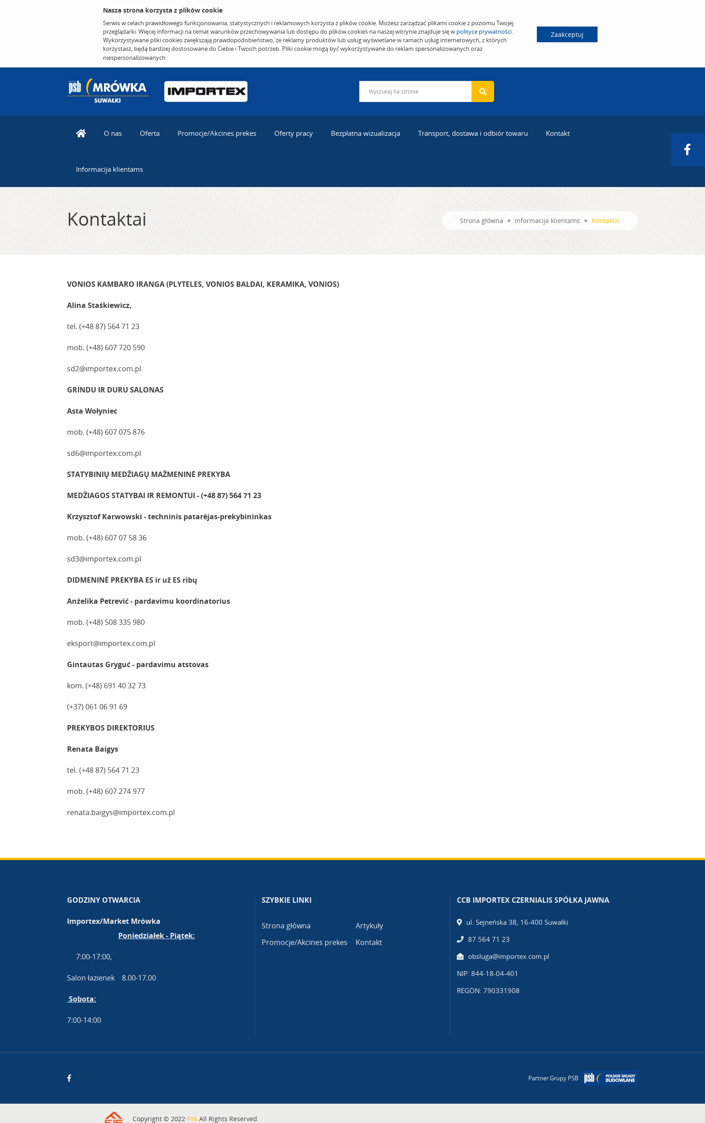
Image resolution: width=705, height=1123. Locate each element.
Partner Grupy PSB (553, 1078)
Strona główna (481, 220)
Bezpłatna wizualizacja (365, 133)
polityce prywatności (484, 31)
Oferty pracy (293, 133)
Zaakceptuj (567, 34)
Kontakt (558, 133)
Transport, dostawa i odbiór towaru (473, 133)
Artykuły (369, 926)
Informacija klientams (109, 169)
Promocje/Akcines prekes (217, 133)
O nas (113, 133)
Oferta (150, 133)
